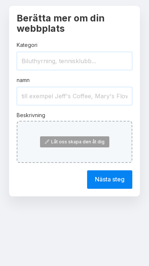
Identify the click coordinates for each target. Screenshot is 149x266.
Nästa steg (110, 179)
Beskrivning (31, 115)
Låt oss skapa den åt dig (75, 141)
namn (23, 80)
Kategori (27, 45)
